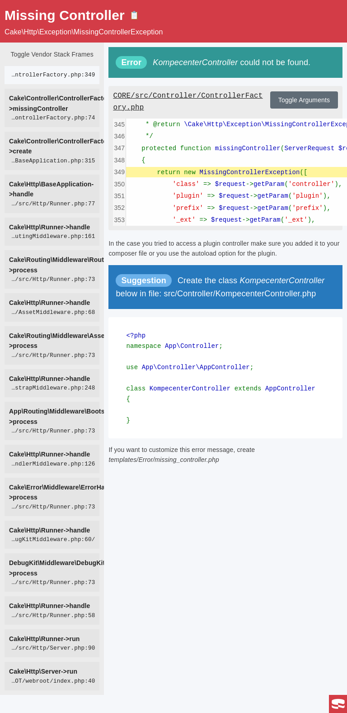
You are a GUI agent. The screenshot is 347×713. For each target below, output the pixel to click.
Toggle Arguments (304, 100)
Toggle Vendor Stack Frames (51, 54)
